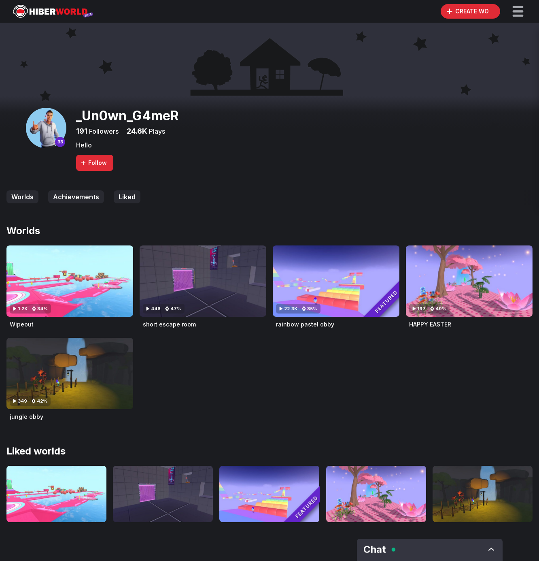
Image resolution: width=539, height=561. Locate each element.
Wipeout (22, 324)
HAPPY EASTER (430, 324)
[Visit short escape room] (203, 281)
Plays (156, 131)
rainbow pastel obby (305, 324)
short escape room (169, 324)
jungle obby (26, 416)
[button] (518, 11)
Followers (103, 131)
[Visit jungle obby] (69, 373)
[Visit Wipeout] (69, 281)
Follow (93, 162)
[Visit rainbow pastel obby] (336, 281)
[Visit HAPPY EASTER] (469, 281)
